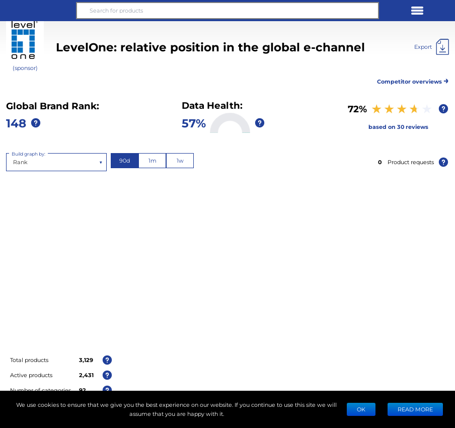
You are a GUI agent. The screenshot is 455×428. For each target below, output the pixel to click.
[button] (37, 11)
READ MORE (415, 409)
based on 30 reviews (398, 126)
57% (194, 122)
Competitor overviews (413, 80)
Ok (361, 409)
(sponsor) (25, 67)
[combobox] (14, 162)
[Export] (431, 47)
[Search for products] (228, 10)
